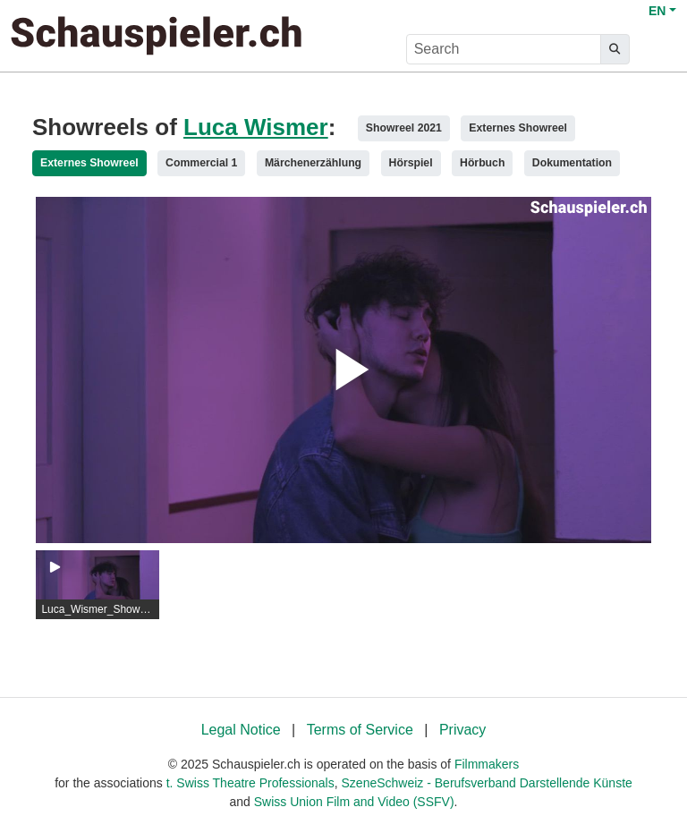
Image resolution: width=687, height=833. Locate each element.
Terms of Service (360, 729)
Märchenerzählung (313, 163)
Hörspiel (411, 163)
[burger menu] (656, 49)
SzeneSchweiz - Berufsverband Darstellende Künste (487, 783)
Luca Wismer (255, 127)
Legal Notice (241, 729)
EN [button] (657, 11)
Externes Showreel (518, 128)
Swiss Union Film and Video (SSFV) (354, 802)
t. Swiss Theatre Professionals (250, 783)
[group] (97, 585)
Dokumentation (572, 163)
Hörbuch (482, 163)
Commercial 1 (201, 163)
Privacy (462, 729)
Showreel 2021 (404, 128)
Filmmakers (486, 764)
